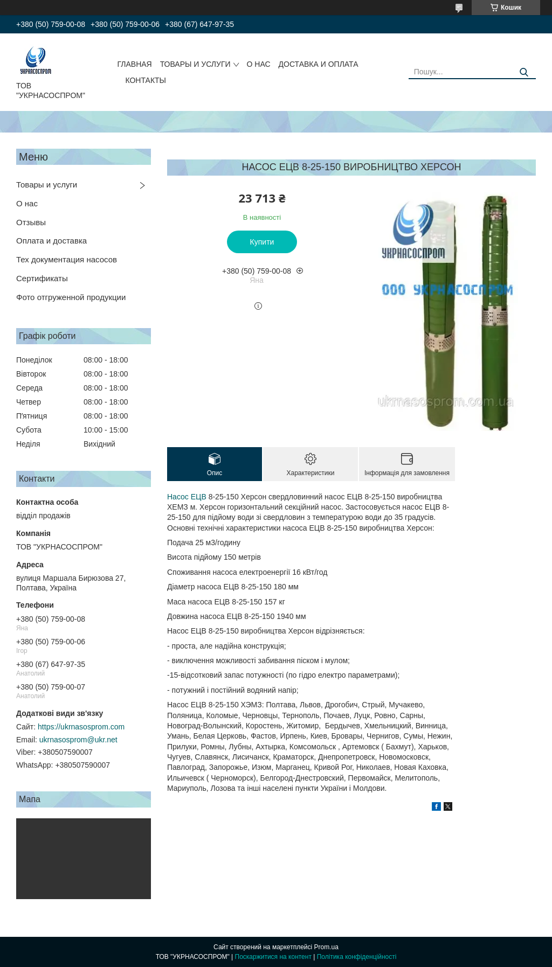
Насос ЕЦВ (186, 496)
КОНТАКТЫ (145, 80)
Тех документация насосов (66, 259)
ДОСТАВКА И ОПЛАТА (318, 64)
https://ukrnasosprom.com (81, 726)
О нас (27, 203)
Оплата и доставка (51, 240)
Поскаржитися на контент (273, 957)
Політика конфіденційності (357, 957)
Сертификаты (42, 278)
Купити (262, 242)
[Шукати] (524, 72)
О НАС (259, 64)
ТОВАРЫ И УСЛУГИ (195, 64)
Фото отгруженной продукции (71, 297)
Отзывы (31, 222)
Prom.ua (326, 947)
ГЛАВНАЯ (134, 64)
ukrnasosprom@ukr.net (78, 739)
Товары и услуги (46, 184)
